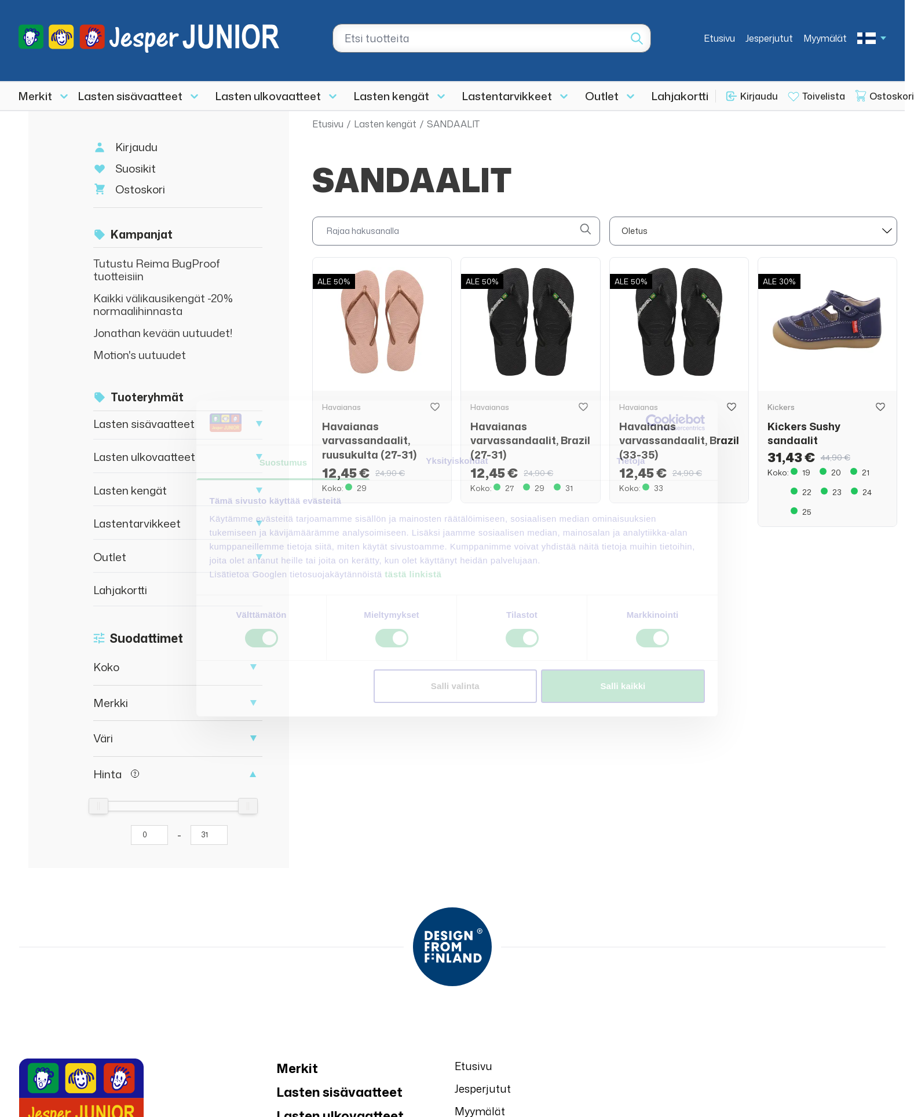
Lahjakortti (680, 96)
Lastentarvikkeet (507, 96)
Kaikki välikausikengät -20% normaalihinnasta (163, 304)
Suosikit (135, 168)
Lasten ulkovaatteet (268, 96)
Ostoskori (140, 189)
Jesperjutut (769, 38)
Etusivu (719, 38)
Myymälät (825, 38)
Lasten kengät (391, 96)
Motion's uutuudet (139, 354)
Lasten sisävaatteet (130, 96)
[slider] (98, 806)
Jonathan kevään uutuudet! (163, 332)
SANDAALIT (453, 124)
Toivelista (823, 96)
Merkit (35, 96)
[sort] (753, 231)
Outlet (602, 96)
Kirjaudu (759, 96)
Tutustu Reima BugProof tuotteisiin (156, 269)
